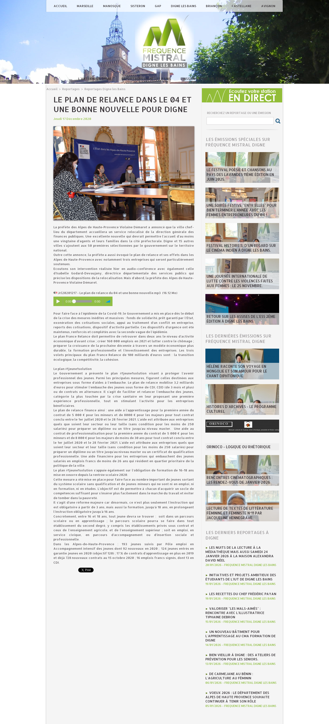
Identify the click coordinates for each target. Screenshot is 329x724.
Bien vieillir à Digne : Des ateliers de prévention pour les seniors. (238, 642)
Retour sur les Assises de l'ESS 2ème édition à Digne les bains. (236, 320)
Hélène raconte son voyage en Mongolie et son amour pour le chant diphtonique (242, 374)
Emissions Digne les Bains (203, 79)
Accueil (61, 6)
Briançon (214, 6)
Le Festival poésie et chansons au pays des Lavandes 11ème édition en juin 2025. (241, 178)
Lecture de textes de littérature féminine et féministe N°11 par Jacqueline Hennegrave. (241, 514)
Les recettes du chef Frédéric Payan (240, 587)
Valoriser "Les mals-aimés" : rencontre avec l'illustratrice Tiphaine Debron (240, 603)
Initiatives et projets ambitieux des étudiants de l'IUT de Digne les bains (238, 571)
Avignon (268, 6)
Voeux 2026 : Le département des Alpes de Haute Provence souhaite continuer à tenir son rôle (241, 680)
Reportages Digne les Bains (146, 79)
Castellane (242, 6)
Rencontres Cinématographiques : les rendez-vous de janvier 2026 (239, 481)
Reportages (70, 89)
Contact (243, 79)
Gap (158, 6)
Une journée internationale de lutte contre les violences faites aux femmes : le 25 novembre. (241, 282)
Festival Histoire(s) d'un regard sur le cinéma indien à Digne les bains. (239, 249)
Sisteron (138, 6)
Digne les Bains (184, 6)
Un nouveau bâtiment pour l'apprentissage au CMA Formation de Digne (237, 622)
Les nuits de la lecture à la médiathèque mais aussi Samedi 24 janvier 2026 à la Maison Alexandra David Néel (241, 551)
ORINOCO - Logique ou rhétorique (235, 447)
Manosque (112, 6)
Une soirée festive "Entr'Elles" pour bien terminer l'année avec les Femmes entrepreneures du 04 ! (241, 211)
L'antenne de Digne (95, 79)
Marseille (85, 6)
